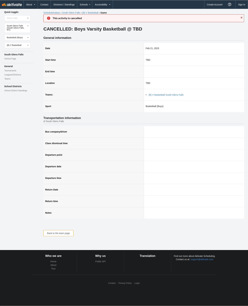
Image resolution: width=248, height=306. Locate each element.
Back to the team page (58, 233)
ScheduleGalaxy (51, 12)
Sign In (241, 4)
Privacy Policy (125, 283)
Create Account (214, 4)
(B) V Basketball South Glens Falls (166, 95)
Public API (100, 261)
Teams (7, 79)
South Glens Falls (71, 12)
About (54, 265)
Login (137, 283)
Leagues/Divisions (12, 75)
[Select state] (17, 18)
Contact (44, 4)
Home (53, 261)
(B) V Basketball (90, 12)
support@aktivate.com (202, 259)
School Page (10, 59)
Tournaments (10, 71)
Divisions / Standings (64, 4)
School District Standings (15, 90)
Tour (53, 268)
